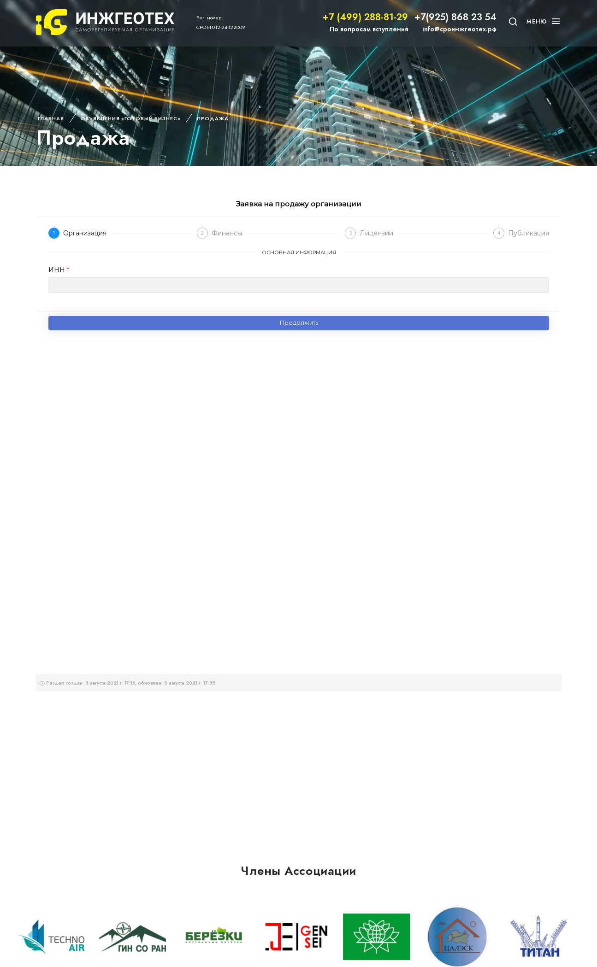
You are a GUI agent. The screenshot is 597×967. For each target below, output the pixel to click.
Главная (51, 118)
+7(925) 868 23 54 (455, 17)
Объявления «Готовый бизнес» (131, 118)
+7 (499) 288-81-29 (365, 17)
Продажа (212, 118)
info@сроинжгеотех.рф (459, 29)
